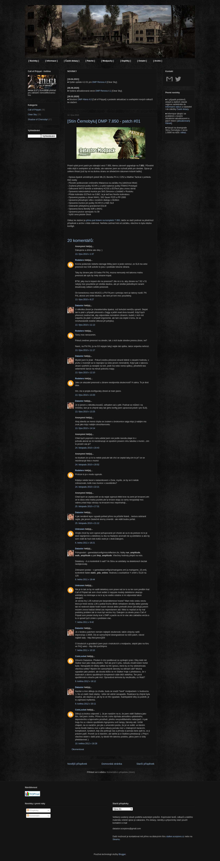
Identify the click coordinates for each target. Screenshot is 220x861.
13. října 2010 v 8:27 (84, 299)
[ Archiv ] (157, 61)
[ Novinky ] (33, 61)
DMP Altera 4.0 (85, 99)
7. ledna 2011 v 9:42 (84, 622)
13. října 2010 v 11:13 (85, 325)
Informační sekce (173, 107)
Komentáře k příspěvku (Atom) (121, 772)
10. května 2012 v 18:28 (86, 743)
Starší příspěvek (145, 763)
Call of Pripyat (34, 110)
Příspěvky (32, 810)
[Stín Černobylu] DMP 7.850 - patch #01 (103, 121)
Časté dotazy (183, 109)
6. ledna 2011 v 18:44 (85, 579)
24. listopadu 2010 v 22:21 (87, 487)
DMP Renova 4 (99, 82)
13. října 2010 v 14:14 (85, 428)
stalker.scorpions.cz (175, 836)
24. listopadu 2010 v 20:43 (87, 448)
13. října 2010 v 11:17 (85, 350)
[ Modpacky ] (107, 61)
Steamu (116, 839)
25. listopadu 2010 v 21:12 (87, 523)
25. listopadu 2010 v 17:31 (87, 506)
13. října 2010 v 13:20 (85, 395)
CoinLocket (80, 656)
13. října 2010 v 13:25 (85, 411)
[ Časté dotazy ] (71, 61)
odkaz (183, 132)
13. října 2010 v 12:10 (85, 372)
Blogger (122, 854)
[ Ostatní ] (142, 61)
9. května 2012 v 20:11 (85, 704)
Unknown (79, 529)
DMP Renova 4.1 (103, 91)
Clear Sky (32, 114)
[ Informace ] (51, 61)
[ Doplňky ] (125, 61)
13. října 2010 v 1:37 (84, 254)
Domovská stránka (112, 763)
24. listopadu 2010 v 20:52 (87, 464)
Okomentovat (78, 749)
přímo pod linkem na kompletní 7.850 (103, 220)
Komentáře (33, 816)
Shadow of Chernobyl (38, 119)
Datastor (79, 305)
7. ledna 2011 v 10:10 (85, 650)
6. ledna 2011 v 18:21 (85, 543)
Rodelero (79, 260)
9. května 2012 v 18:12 (85, 681)
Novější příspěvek (77, 763)
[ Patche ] (90, 61)
